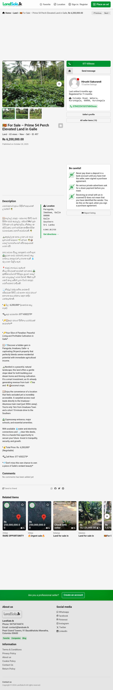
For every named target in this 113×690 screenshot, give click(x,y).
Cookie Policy (9, 661)
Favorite (45, 4)
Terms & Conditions (12, 649)
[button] (59, 84)
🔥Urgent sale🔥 (36, 536)
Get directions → (51, 234)
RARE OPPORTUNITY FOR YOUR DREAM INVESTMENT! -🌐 (13, 536)
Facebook (62, 616)
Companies (15, 638)
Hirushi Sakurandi (91, 81)
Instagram (62, 623)
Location (59, 4)
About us (6, 657)
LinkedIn (61, 631)
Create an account (73, 595)
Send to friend (9, 488)
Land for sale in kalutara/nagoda (87, 536)
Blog (24, 638)
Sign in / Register (78, 4)
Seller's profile (89, 114)
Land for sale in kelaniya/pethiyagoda (63, 536)
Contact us (7, 682)
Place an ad (101, 4)
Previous (97, 13)
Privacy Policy (9, 653)
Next (107, 13)
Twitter (61, 627)
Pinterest (62, 619)
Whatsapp (62, 612)
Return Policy (8, 668)
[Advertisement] (56, 37)
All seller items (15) (88, 120)
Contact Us (7, 665)
